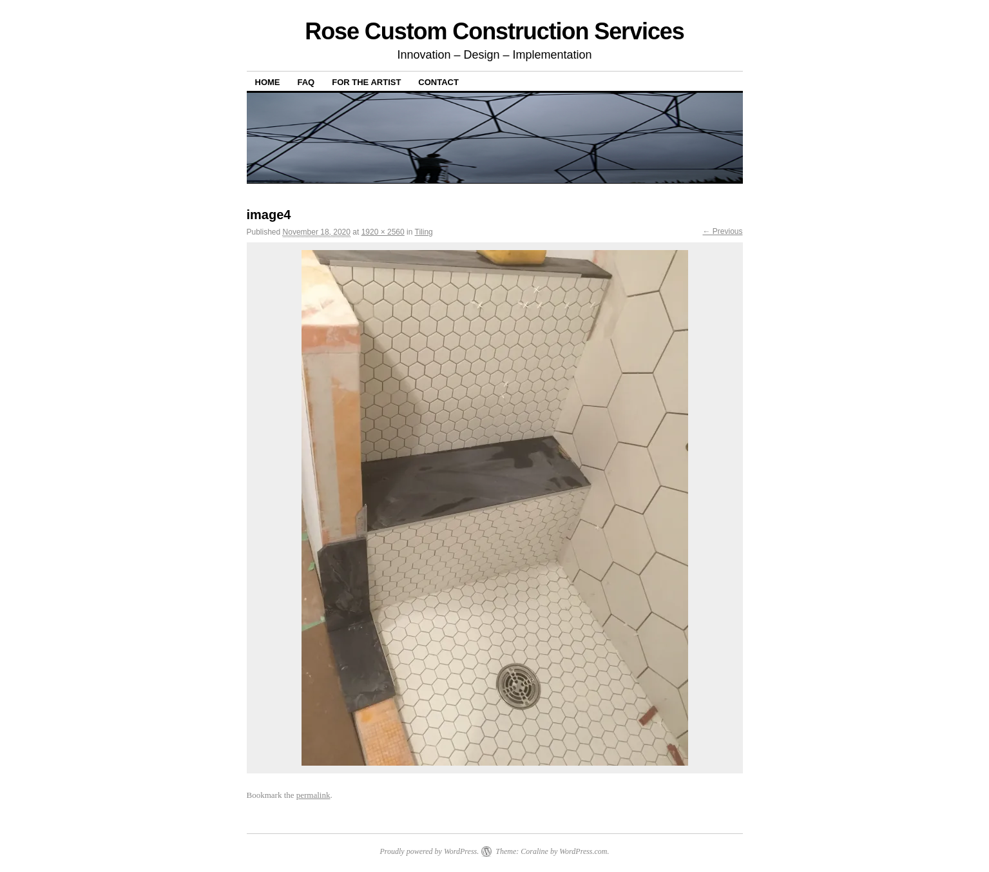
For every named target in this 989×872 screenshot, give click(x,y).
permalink (313, 795)
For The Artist (366, 82)
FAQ (306, 82)
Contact (438, 82)
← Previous (722, 231)
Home (267, 82)
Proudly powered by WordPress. (429, 851)
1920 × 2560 (383, 232)
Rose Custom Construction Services (494, 31)
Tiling (424, 232)
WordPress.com (583, 851)
